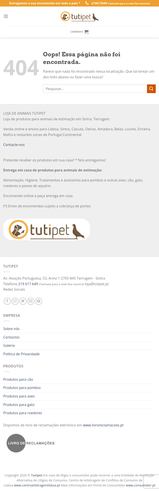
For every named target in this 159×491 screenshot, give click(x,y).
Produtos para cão (18, 379)
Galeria (9, 345)
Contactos (11, 337)
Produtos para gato (19, 404)
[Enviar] (151, 88)
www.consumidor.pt (140, 485)
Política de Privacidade (21, 354)
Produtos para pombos (22, 387)
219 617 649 (28, 284)
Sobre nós (11, 328)
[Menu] (5, 16)
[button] (5, 482)
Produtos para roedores (22, 413)
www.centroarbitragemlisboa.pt (37, 485)
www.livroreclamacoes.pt (103, 425)
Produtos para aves (19, 396)
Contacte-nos (14, 144)
